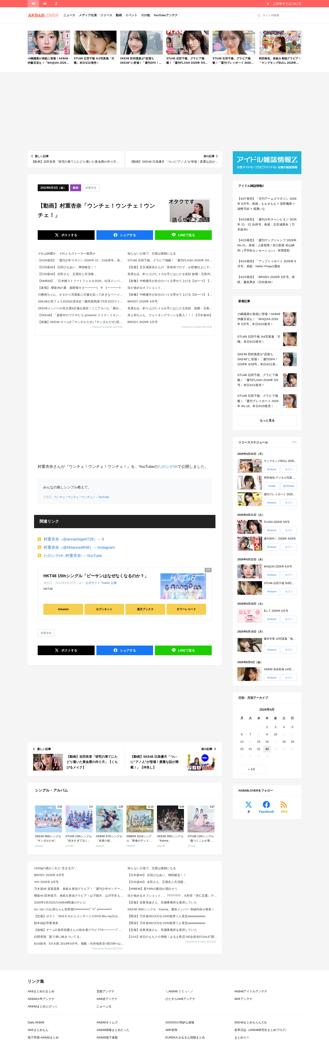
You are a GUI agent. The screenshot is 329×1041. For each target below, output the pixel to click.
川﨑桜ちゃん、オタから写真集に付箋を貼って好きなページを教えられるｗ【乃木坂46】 (81, 294)
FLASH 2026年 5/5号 (277, 522)
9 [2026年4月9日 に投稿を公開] (267, 734)
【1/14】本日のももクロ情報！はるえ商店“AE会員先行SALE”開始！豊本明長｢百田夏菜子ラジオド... (172, 936)
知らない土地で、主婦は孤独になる (151, 253)
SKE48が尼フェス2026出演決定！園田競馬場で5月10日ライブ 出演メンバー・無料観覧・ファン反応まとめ (81, 301)
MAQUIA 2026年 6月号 (278, 566)
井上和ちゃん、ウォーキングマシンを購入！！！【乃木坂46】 (170, 315)
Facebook (266, 811)
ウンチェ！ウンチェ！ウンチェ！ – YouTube (81, 497)
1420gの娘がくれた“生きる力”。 (56, 868)
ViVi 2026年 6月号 (46, 882)
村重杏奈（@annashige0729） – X (74, 539)
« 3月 (251, 769)
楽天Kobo (288, 486)
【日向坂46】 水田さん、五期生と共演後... (67, 274)
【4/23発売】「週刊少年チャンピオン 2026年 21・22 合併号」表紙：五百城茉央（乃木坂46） (267, 224)
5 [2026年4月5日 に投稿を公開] (292, 727)
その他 (145, 15)
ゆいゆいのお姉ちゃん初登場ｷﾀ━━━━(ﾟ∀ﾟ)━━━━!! (73, 909)
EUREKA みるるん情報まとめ (185, 1037)
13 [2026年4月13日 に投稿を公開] (241, 741)
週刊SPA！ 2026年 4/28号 (280, 538)
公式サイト (92, 583)
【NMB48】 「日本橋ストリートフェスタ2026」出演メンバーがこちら (81, 281)
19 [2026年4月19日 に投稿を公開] (292, 741)
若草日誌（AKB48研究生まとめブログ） (261, 1030)
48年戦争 (171, 1030)
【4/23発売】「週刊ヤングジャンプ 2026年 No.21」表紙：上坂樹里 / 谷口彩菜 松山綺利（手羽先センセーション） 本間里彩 (267, 245)
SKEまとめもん (38, 1030)
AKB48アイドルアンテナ (250, 991)
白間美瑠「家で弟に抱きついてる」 (58, 936)
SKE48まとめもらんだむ (250, 1022)
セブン (289, 469)
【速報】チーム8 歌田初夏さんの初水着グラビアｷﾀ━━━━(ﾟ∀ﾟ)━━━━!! (79, 930)
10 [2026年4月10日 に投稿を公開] (275, 734)
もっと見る (267, 420)
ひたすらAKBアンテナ (180, 999)
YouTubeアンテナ (166, 15)
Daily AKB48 (36, 1022)
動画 (119, 15)
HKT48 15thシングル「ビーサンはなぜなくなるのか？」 (95, 576)
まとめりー (241, 1037)
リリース (106, 15)
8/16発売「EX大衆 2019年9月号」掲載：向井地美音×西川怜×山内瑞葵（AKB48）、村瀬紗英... (79, 943)
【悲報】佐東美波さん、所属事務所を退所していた (162, 902)
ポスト (68, 235)
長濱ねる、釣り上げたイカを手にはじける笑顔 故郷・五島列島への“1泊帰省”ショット (170, 274)
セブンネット (104, 609)
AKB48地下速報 (107, 1037)
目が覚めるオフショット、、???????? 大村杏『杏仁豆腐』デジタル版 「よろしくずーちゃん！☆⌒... (172, 895)
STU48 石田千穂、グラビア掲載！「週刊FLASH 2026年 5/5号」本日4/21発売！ (170, 260)
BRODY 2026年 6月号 (142, 301)
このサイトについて (287, 3)
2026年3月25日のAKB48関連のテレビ (60, 902)
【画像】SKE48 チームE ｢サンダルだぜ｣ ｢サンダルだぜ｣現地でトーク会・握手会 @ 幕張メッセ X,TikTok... (81, 322)
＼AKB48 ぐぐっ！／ (179, 991)
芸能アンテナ (105, 991)
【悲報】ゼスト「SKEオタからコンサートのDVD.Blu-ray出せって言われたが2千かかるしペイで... (79, 916)
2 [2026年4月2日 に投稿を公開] (267, 727)
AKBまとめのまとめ (41, 991)
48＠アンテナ (243, 999)
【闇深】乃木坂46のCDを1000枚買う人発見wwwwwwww (166, 916)
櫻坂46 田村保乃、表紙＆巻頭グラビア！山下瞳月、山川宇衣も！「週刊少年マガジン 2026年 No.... (79, 895)
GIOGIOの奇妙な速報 (179, 1022)
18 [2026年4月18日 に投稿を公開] (283, 741)
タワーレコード (186, 609)
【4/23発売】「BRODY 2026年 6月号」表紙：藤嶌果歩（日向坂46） (266, 279)
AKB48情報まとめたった (113, 1030)
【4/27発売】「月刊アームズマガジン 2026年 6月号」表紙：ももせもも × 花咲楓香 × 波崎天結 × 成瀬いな (267, 203)
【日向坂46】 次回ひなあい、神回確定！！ (67, 267)
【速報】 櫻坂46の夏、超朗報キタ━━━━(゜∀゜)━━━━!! (79, 287)
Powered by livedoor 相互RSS (107, 327)
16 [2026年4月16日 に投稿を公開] (267, 741)
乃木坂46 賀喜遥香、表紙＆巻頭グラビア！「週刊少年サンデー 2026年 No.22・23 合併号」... (79, 888)
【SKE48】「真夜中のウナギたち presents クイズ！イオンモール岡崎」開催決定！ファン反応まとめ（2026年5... (81, 315)
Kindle (272, 486)
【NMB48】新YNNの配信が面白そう (152, 888)
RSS (284, 811)
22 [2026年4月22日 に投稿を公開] (258, 749)
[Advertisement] (164, 112)
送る (186, 235)
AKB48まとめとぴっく (43, 1006)
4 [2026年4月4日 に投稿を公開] (284, 727)
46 (45, 3)
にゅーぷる (104, 1006)
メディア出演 (88, 15)
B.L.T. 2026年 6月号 (276, 611)
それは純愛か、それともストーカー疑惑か (67, 253)
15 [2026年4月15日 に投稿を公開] (258, 741)
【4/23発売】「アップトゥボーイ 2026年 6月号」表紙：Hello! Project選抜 (266, 264)
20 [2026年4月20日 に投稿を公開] (241, 749)
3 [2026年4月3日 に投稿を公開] (275, 727)
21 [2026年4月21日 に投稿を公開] (250, 749)
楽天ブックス (145, 609)
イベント (131, 15)
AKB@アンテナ (107, 999)
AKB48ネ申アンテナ (41, 999)
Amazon (63, 609)
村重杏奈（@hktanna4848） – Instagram (79, 547)
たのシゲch (168, 466)
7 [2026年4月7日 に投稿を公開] (250, 734)
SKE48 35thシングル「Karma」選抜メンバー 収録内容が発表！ (171, 909)
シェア (127, 235)
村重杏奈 (90, 187)
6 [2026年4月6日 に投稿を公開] (242, 734)
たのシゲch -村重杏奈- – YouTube (73, 556)
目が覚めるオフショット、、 (147, 287)
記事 (114, 583)
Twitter (105, 583)
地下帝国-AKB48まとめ (43, 1037)
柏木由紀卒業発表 (46, 923)
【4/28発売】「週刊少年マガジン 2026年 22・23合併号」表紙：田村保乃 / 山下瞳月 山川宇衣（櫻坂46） (81, 260)
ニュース (69, 15)
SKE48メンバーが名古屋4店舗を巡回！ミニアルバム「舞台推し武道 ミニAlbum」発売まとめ (81, 308)
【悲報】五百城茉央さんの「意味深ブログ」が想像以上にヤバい (170, 267)
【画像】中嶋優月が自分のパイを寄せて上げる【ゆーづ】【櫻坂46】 (170, 281)
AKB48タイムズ (107, 1022)
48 (33, 3)
